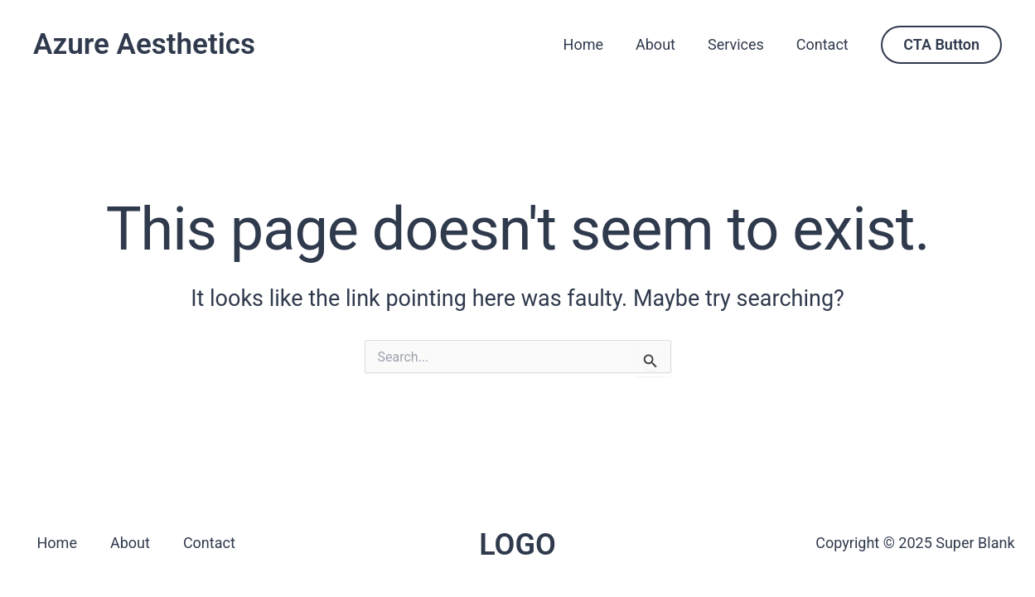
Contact (823, 44)
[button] (941, 45)
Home (592, 44)
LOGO (517, 544)
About (662, 44)
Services (739, 44)
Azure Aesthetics (144, 44)
